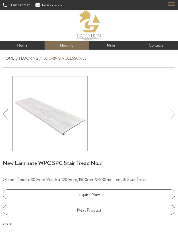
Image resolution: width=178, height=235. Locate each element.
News (111, 45)
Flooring (67, 45)
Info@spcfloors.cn (53, 5)
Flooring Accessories (64, 58)
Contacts (156, 45)
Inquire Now (89, 194)
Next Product (89, 210)
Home (22, 45)
